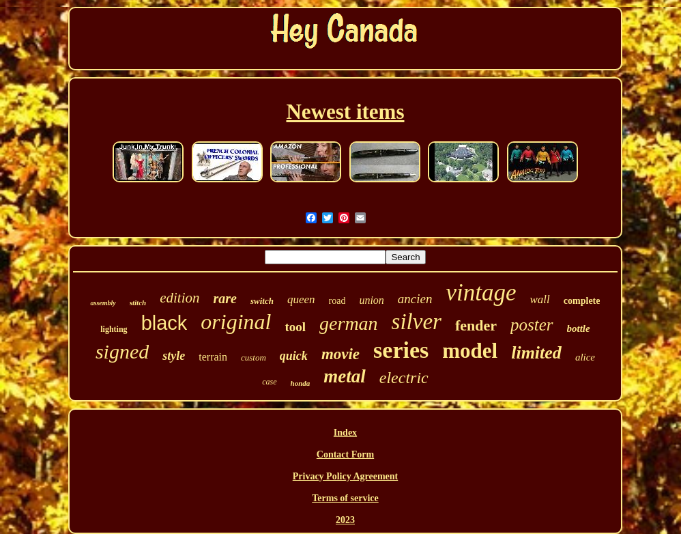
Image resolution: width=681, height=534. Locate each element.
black (164, 323)
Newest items (345, 112)
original (236, 321)
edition (179, 298)
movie (340, 354)
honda (300, 383)
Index (345, 432)
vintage (481, 292)
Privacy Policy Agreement (345, 476)
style (173, 356)
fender (476, 325)
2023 (345, 520)
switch (262, 301)
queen (301, 299)
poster (531, 324)
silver (416, 321)
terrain (213, 357)
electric (404, 378)
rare (224, 298)
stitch (138, 302)
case (269, 382)
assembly (102, 303)
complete (582, 301)
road (337, 301)
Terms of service (345, 498)
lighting (113, 329)
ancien (415, 299)
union (371, 300)
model (469, 351)
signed (122, 351)
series (401, 350)
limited (536, 353)
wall (540, 299)
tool (295, 327)
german (348, 323)
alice (585, 357)
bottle (578, 328)
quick (294, 356)
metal (344, 376)
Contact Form (345, 454)
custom (253, 357)
